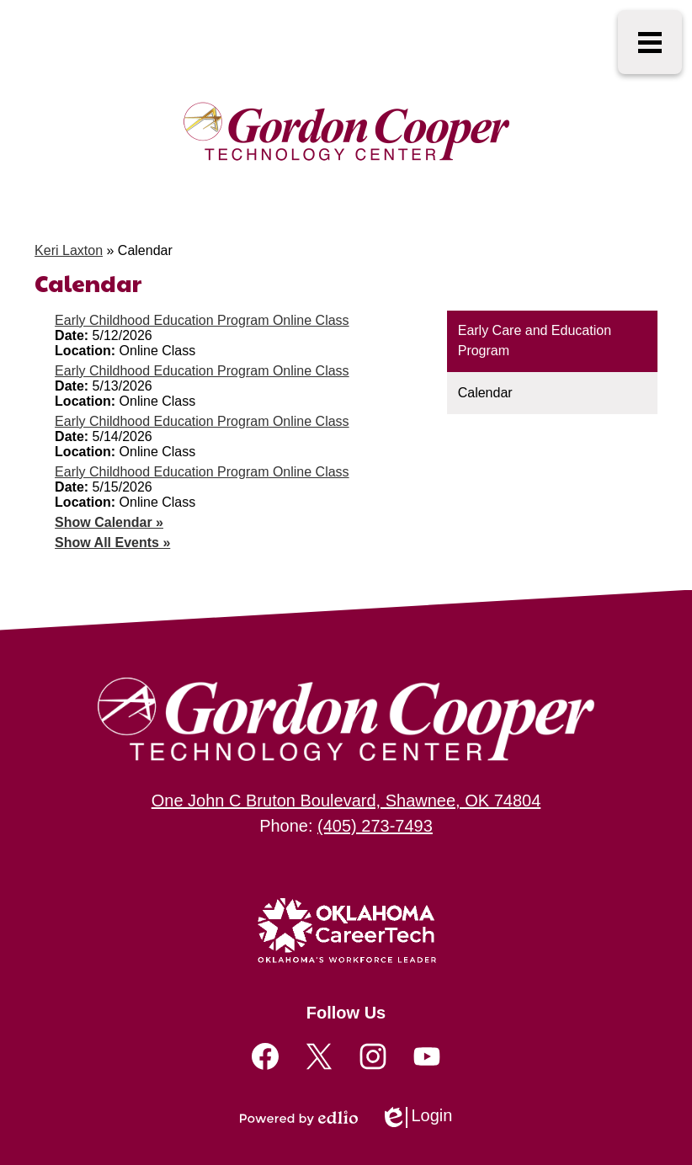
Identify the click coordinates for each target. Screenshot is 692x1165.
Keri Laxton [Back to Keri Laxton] (69, 250)
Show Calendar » (109, 522)
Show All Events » (112, 542)
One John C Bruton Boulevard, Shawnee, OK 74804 (346, 800)
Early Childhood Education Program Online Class (202, 320)
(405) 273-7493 (375, 826)
